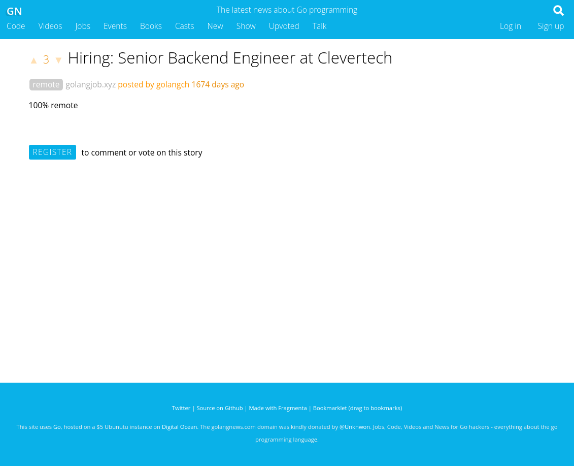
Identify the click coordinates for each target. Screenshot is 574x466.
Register (52, 152)
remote (45, 84)
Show (246, 26)
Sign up (551, 26)
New (215, 26)
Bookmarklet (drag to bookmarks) (357, 408)
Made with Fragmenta (278, 408)
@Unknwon (355, 426)
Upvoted (284, 26)
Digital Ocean (179, 426)
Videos (50, 26)
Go (57, 426)
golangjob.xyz (90, 84)
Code (16, 26)
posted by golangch (153, 84)
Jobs (82, 26)
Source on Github (219, 408)
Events (115, 26)
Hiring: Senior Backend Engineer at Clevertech (229, 57)
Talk (320, 26)
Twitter (181, 408)
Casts (184, 26)
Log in (510, 26)
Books (151, 26)
